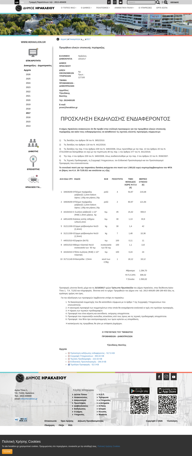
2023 (28, 87)
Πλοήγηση (49, 425)
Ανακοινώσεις (80, 397)
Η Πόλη (102, 406)
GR (17, 2)
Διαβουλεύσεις (81, 406)
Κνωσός (103, 412)
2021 (28, 96)
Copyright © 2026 (154, 421)
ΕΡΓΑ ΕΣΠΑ (162, 8)
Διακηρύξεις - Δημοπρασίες (38, 65)
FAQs (61, 425)
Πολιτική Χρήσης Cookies (108, 446)
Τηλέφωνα (103, 397)
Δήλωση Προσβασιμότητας (91, 421)
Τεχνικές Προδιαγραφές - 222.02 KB (86, 359)
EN (22, 2)
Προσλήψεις (80, 403)
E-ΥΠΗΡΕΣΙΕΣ (145, 8)
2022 (28, 91)
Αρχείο (27, 70)
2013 (28, 126)
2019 (28, 104)
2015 (28, 121)
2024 (28, 83)
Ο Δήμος (78, 412)
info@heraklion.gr (28, 399)
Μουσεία (103, 414)
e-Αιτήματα (104, 403)
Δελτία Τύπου (80, 394)
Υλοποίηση (172, 421)
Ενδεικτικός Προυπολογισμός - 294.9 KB (88, 362)
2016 (28, 117)
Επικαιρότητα (74, 39)
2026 (28, 74)
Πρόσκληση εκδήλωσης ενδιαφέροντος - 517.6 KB (92, 353)
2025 (28, 79)
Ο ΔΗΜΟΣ (86, 8)
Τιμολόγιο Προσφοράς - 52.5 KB (84, 364)
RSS (70, 425)
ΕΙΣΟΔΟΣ (175, 2)
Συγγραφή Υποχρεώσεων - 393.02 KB (87, 356)
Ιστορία (102, 409)
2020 (28, 100)
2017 (88, 39)
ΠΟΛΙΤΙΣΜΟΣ (103, 8)
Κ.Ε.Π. (102, 394)
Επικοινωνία (51, 421)
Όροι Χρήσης (67, 421)
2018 (28, 109)
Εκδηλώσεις (80, 409)
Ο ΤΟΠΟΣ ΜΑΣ (68, 8)
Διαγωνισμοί (80, 400)
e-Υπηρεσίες (105, 400)
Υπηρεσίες (79, 414)
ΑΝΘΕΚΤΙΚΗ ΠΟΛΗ (124, 8)
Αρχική (64, 39)
